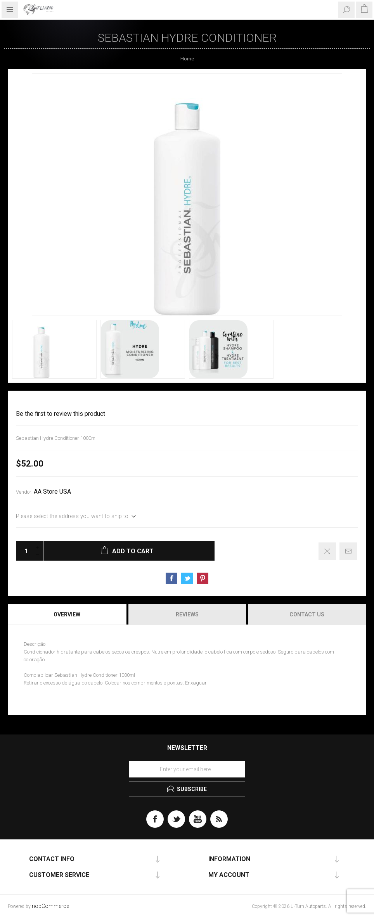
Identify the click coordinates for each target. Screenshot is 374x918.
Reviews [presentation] (187, 614)
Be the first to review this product (60, 413)
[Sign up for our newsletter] (187, 769)
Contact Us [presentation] (306, 614)
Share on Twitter (187, 578)
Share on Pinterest (202, 578)
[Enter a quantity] (23, 551)
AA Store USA (52, 491)
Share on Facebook (171, 578)
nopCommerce (50, 906)
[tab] (67, 614)
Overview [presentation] (67, 614)
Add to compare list (327, 551)
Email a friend (348, 551)
